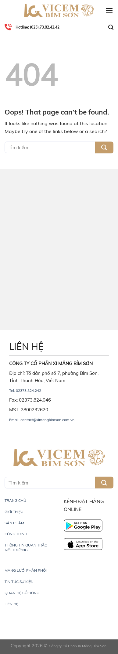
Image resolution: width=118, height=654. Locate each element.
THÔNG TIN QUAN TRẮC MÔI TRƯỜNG (26, 547)
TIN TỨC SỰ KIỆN (19, 581)
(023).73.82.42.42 (44, 27)
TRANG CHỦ (15, 500)
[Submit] (104, 147)
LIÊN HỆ (11, 603)
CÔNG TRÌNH (16, 534)
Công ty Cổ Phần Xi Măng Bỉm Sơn (77, 646)
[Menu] (109, 11)
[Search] (110, 27)
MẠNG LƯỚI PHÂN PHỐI (26, 570)
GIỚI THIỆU (14, 511)
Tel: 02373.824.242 (25, 390)
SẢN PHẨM (14, 523)
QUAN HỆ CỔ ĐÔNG (22, 593)
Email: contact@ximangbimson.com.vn (41, 419)
